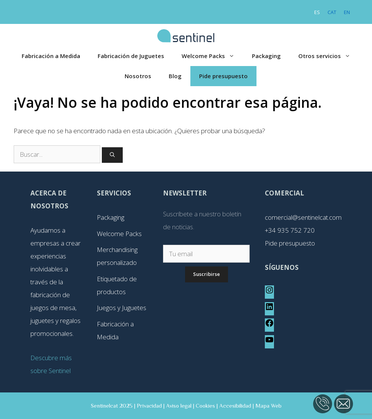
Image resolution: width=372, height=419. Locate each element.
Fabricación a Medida (51, 56)
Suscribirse (206, 274)
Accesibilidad (235, 405)
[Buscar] (112, 155)
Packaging (266, 56)
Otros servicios (328, 56)
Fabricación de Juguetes (131, 56)
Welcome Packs (212, 56)
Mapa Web (268, 405)
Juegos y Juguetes (121, 307)
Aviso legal (179, 405)
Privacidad (149, 405)
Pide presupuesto (223, 76)
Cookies (205, 405)
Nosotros (138, 76)
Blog (175, 76)
